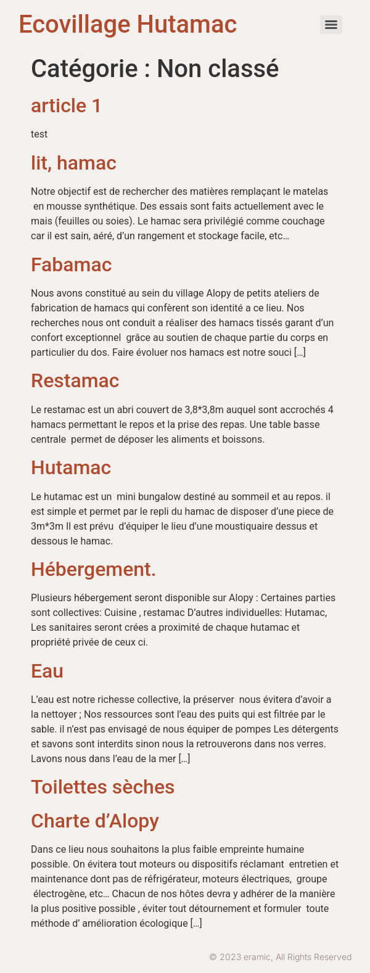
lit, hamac (74, 162)
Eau (47, 671)
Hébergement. (94, 569)
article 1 (66, 105)
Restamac (75, 380)
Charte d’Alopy (95, 820)
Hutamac (71, 467)
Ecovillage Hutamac (127, 24)
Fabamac (71, 264)
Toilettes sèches (103, 787)
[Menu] (331, 24)
